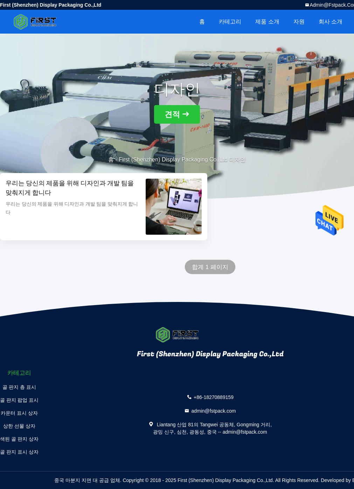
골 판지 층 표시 (19, 387)
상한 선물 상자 (19, 426)
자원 (299, 22)
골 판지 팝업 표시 (19, 400)
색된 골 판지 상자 (19, 439)
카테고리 (230, 22)
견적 (172, 114)
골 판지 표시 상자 (19, 452)
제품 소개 (267, 22)
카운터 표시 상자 (19, 413)
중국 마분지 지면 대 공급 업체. (88, 480)
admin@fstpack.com (213, 411)
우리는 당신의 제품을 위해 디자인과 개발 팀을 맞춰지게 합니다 (70, 188)
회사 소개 (330, 22)
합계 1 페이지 (210, 267)
